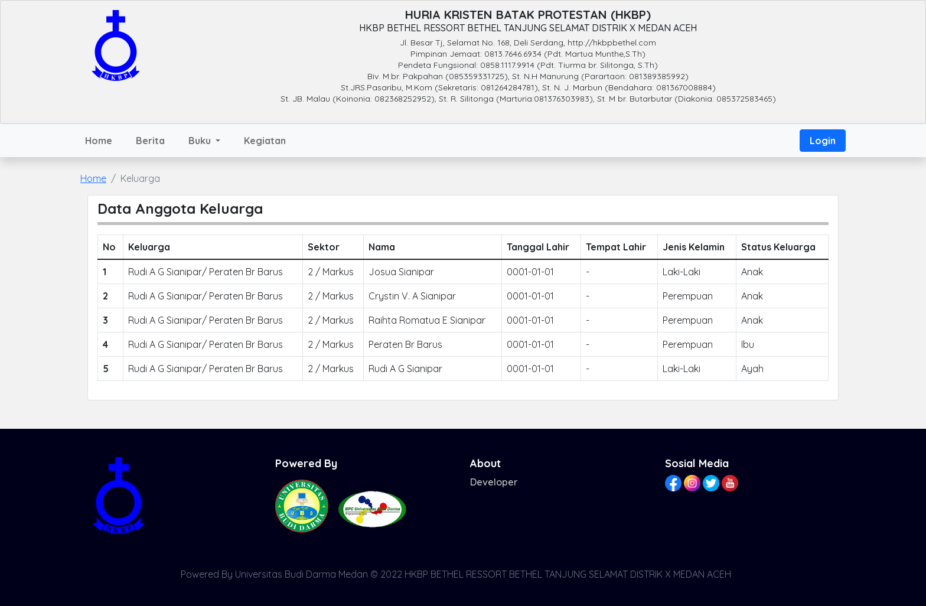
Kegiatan (265, 140)
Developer (494, 482)
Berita (150, 140)
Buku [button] (200, 140)
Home (98, 140)
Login (823, 140)
